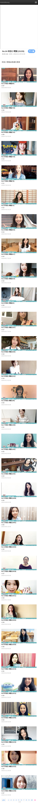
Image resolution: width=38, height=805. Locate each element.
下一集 (31, 51)
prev (3, 800)
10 (32, 800)
